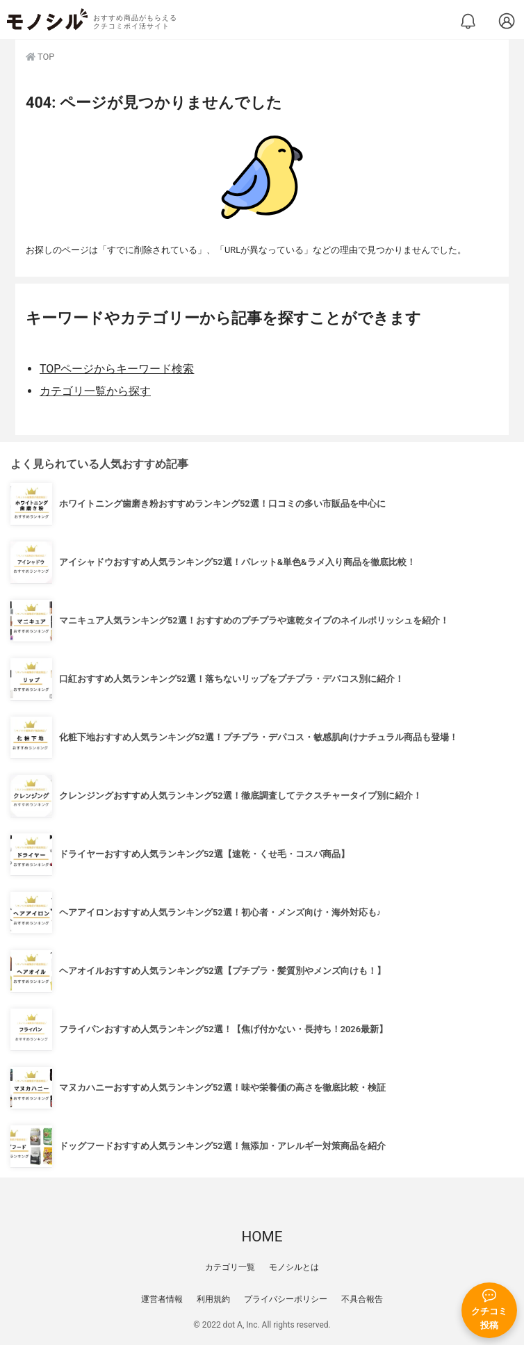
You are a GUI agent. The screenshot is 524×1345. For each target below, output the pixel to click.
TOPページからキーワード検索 (117, 368)
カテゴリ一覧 (230, 1267)
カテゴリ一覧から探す (95, 391)
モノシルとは (294, 1267)
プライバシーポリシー (285, 1299)
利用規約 (213, 1299)
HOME (261, 1236)
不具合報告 (362, 1299)
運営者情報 (162, 1299)
